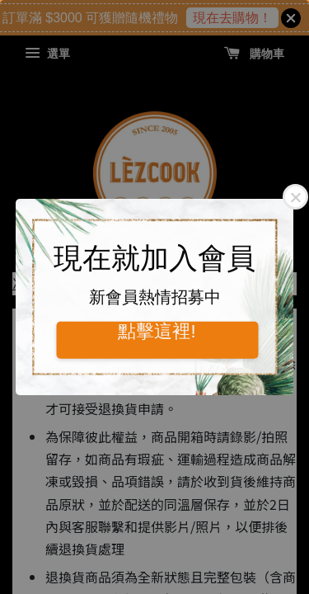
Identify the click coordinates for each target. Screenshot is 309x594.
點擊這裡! (156, 331)
